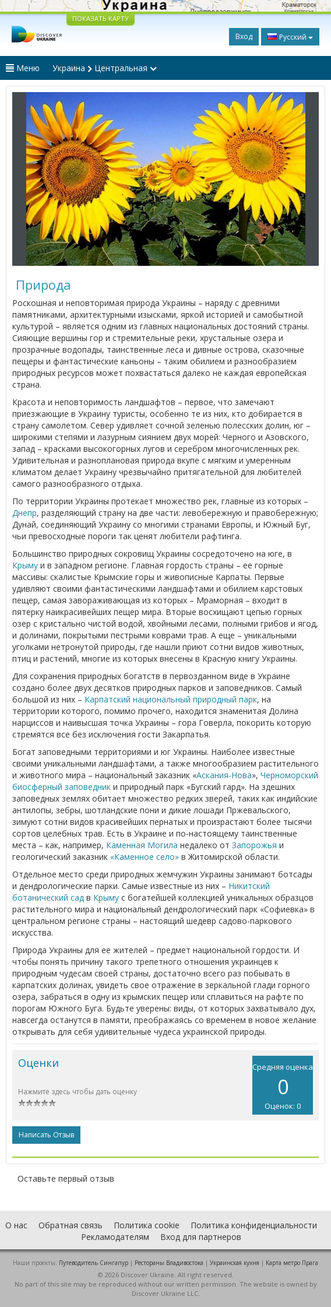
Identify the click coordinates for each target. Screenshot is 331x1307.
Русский (290, 36)
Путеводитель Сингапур (93, 1263)
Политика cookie (146, 1225)
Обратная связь (70, 1225)
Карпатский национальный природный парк (170, 699)
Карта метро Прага (292, 1263)
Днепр (24, 512)
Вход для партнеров (200, 1236)
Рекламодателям (115, 1236)
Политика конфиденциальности (254, 1225)
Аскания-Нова (224, 775)
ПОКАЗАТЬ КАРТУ (100, 18)
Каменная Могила (142, 845)
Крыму (25, 565)
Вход (243, 36)
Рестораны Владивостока (169, 1263)
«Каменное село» (144, 856)
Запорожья (254, 845)
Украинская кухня (234, 1263)
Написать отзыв (46, 1135)
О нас (16, 1225)
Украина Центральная (104, 67)
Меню (23, 67)
